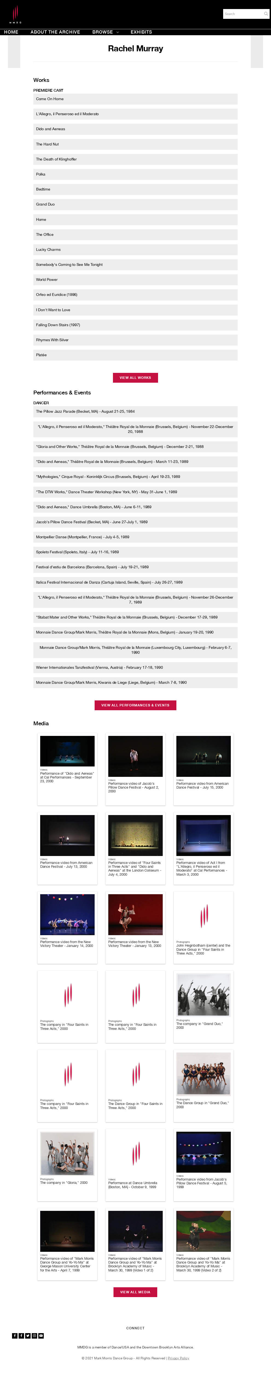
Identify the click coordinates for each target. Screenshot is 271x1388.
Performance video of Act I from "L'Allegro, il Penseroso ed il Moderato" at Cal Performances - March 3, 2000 (201, 868)
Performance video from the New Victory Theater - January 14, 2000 (66, 944)
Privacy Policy (178, 1358)
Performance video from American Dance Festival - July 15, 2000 (202, 785)
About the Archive (55, 32)
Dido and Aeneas (50, 129)
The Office (45, 234)
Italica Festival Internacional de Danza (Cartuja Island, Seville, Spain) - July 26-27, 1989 (109, 582)
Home (11, 32)
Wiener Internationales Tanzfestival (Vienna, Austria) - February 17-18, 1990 (99, 667)
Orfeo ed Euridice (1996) (56, 294)
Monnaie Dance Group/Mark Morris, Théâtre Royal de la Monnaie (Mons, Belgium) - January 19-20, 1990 (125, 632)
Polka (40, 174)
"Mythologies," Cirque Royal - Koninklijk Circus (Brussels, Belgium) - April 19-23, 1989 (108, 476)
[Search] (242, 14)
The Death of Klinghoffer (56, 159)
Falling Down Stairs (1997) (58, 325)
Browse (105, 32)
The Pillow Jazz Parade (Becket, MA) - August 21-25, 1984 (85, 411)
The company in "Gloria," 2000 (64, 1183)
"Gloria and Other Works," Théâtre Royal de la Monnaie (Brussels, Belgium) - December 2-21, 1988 (120, 446)
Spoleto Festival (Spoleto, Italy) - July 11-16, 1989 (77, 552)
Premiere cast (48, 90)
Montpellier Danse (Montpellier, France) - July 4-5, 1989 (82, 537)
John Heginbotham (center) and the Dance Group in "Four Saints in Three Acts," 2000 (203, 949)
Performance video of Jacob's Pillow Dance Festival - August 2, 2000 (133, 787)
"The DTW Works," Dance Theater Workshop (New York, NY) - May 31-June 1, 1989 (106, 492)
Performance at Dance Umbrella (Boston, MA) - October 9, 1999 (132, 1185)
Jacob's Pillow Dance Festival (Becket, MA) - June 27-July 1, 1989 (92, 522)
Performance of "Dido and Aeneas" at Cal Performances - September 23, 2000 (67, 777)
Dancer (41, 403)
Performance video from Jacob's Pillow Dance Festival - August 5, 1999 (201, 1183)
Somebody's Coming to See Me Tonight (69, 264)
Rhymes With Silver (52, 340)
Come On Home (50, 99)
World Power (47, 279)
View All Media (135, 1292)
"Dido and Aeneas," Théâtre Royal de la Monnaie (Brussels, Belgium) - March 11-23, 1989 (112, 461)
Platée (41, 355)
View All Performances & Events (135, 705)
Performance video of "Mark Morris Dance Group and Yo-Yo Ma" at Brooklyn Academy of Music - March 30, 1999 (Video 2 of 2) (203, 1264)
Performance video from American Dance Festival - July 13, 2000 (66, 865)
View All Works (135, 378)
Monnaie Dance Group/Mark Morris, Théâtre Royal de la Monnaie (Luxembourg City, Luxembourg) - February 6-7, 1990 (136, 650)
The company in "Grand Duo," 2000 (199, 1026)
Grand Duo (45, 204)
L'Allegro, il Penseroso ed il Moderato (67, 114)
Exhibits (141, 32)
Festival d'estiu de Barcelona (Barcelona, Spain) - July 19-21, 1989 (92, 567)
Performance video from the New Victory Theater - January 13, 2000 (134, 944)
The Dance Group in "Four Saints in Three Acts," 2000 (135, 1106)
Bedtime (43, 189)
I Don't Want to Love (53, 310)
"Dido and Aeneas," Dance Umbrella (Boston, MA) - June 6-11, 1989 (93, 507)
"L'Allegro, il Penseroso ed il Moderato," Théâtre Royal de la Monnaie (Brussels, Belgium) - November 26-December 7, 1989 (136, 599)
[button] (266, 14)
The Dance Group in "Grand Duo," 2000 (202, 1105)
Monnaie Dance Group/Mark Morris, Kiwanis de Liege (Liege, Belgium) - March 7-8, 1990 (111, 682)
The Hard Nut (47, 144)
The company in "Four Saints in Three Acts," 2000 (64, 1026)
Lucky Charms (48, 249)
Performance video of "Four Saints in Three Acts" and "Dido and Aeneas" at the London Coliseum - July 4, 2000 (134, 868)
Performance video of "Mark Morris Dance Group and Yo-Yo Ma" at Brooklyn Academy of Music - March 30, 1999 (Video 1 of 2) (135, 1264)
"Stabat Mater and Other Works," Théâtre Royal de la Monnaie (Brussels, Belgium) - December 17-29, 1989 (127, 617)
